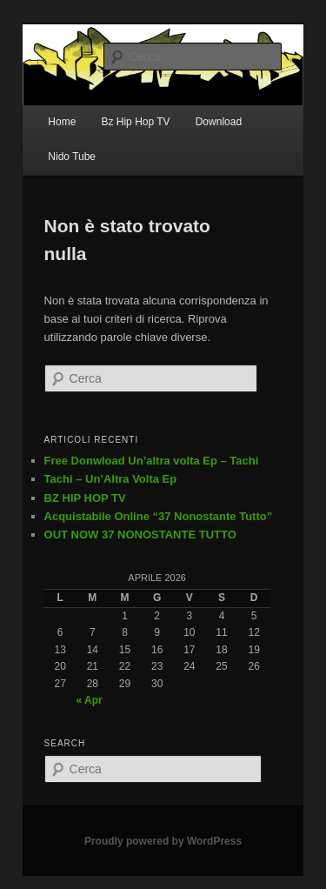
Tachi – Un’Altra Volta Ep (110, 478)
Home (62, 122)
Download (219, 122)
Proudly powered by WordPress (163, 841)
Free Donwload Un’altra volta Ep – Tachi (151, 460)
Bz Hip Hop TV (135, 122)
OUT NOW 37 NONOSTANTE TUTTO (140, 534)
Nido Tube (72, 156)
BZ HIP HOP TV (85, 498)
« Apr (89, 700)
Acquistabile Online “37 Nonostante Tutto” (158, 516)
